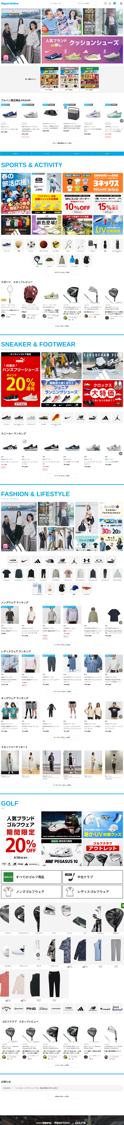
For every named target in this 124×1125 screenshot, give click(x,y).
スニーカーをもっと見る (62, 475)
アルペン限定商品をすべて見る (62, 143)
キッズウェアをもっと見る (62, 737)
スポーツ (15, 153)
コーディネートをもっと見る (62, 785)
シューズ (46, 153)
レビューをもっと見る (62, 326)
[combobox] (62, 3)
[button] (122, 121)
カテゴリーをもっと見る (62, 272)
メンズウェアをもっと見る (62, 644)
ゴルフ (107, 153)
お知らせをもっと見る (62, 1096)
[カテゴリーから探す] (87, 3)
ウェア (76, 153)
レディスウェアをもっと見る (62, 691)
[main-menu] (121, 3)
